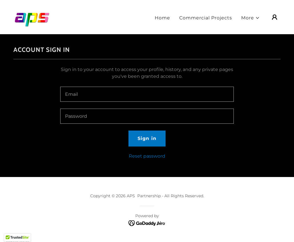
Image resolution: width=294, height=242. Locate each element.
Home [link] (162, 18)
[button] (250, 18)
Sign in (147, 138)
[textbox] (147, 94)
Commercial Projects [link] (205, 18)
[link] (32, 16)
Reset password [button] (147, 156)
